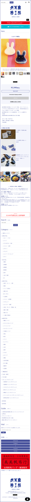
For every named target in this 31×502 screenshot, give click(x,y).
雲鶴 (5, 357)
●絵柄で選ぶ (4, 318)
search (11, 2)
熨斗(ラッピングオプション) (10, 389)
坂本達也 (4, 400)
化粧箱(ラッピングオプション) (10, 381)
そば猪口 (5, 296)
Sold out (15, 98)
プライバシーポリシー (7, 415)
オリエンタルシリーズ (8, 323)
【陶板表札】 (5, 371)
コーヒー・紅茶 (7, 246)
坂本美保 (4, 403)
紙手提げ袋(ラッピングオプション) (11, 397)
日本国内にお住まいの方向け (15, 101)
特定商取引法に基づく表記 (7, 417)
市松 (5, 333)
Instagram (15, 443)
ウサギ (5, 352)
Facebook (15, 448)
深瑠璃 (5, 264)
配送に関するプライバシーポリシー (9, 419)
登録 (3, 432)
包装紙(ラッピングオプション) (10, 384)
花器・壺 (5, 312)
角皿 (5, 285)
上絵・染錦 (6, 275)
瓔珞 (5, 344)
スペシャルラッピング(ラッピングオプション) (13, 395)
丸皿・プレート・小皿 (8, 283)
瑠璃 (5, 261)
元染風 (5, 368)
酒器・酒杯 (6, 309)
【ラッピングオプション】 (8, 379)
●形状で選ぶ (4, 281)
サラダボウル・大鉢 (8, 243)
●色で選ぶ (4, 259)
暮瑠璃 (5, 267)
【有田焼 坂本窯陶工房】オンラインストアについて (13, 411)
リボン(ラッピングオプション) (10, 387)
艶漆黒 (5, 269)
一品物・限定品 (7, 315)
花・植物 (5, 363)
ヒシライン (6, 341)
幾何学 (5, 365)
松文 (5, 336)
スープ (5, 240)
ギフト (5, 256)
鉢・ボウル (6, 293)
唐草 (5, 349)
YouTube (15, 450)
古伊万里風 (6, 360)
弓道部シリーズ (7, 331)
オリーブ (5, 355)
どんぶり (5, 251)
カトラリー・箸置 (7, 304)
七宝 (5, 347)
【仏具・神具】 (5, 374)
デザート (5, 248)
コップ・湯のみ (7, 288)
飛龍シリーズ (6, 320)
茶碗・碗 (5, 291)
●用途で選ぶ (4, 235)
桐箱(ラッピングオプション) (10, 392)
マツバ (5, 339)
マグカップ (6, 301)
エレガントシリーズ (8, 328)
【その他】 (4, 377)
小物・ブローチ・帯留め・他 (10, 307)
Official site (15, 440)
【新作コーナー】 (6, 233)
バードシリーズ (7, 325)
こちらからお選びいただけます (19, 194)
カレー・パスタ (7, 237)
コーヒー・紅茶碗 (7, 299)
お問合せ (4, 413)
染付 (5, 272)
